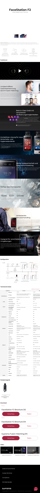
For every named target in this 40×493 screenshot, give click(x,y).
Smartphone (26, 118)
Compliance (5, 477)
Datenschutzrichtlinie (8, 468)
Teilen (29, 414)
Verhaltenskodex (7, 482)
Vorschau (10, 414)
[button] (16, 36)
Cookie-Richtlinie (7, 473)
